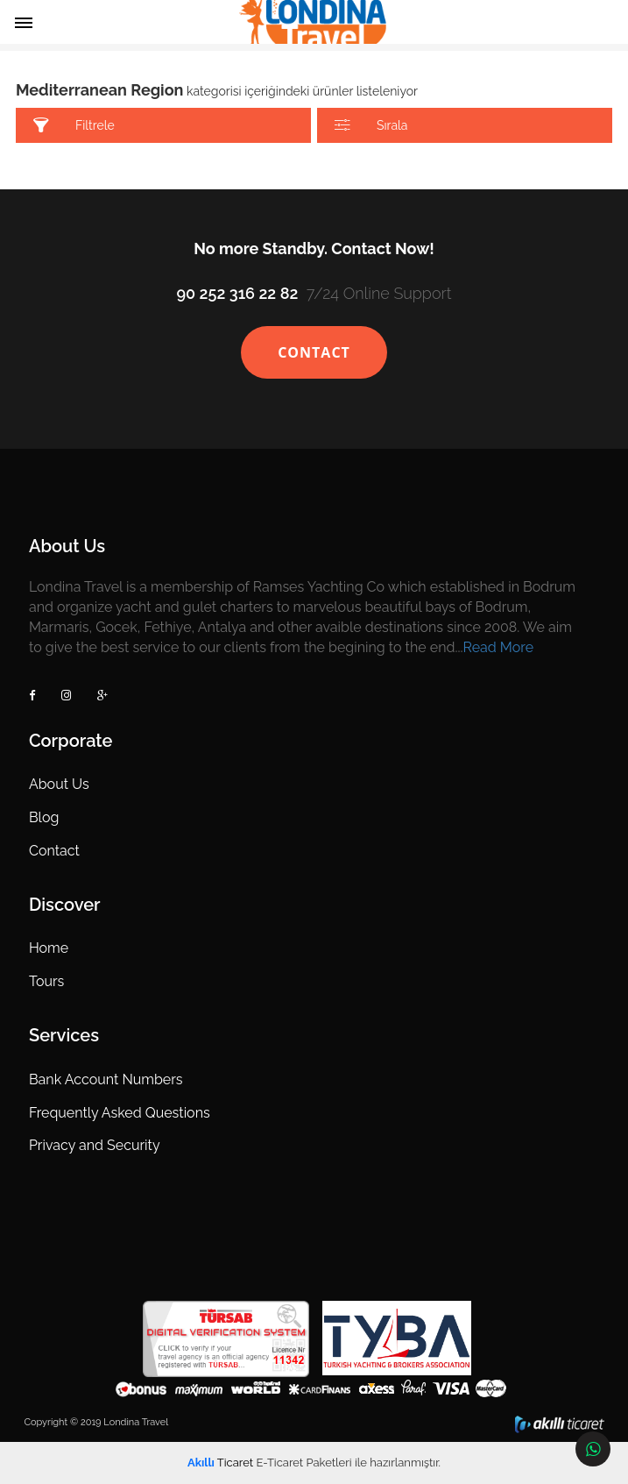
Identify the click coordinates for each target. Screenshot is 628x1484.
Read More (498, 647)
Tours (46, 981)
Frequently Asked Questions (119, 1112)
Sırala (371, 126)
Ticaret (220, 1462)
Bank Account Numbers (106, 1079)
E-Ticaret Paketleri (303, 1462)
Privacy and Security (94, 1145)
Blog (44, 817)
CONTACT (314, 352)
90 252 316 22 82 (238, 293)
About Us (59, 784)
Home (48, 948)
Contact (54, 850)
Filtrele (73, 126)
